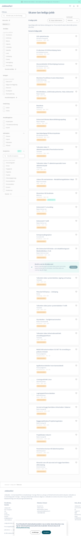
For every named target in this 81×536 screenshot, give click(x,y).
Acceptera (46, 532)
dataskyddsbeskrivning (23, 528)
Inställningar (35, 532)
